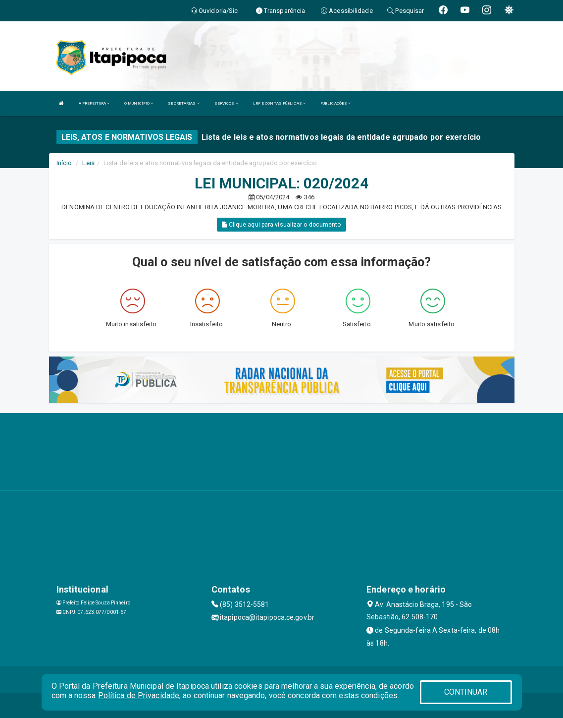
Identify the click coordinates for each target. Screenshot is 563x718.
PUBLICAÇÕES (335, 103)
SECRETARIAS (183, 103)
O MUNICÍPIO (138, 103)
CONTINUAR (466, 692)
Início (64, 163)
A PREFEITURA (94, 103)
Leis (88, 163)
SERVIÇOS (226, 103)
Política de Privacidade (138, 695)
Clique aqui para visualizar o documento (281, 224)
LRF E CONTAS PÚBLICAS (279, 103)
